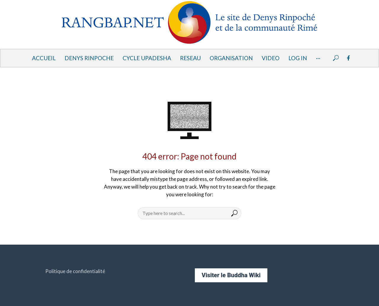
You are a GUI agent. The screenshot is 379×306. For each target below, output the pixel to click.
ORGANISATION (231, 58)
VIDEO (271, 58)
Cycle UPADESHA (147, 58)
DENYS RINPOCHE (89, 58)
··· (318, 58)
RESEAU (190, 58)
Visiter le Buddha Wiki (231, 275)
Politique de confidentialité (75, 271)
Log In (297, 58)
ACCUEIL (44, 58)
